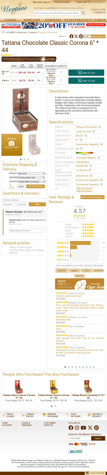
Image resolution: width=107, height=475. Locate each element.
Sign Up (98, 438)
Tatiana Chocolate (88, 127)
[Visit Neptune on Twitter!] (90, 429)
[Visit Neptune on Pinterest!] (96, 429)
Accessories (75, 19)
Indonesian (84, 175)
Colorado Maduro (88, 157)
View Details (60, 298)
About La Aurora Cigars (21, 247)
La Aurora (83, 170)
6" (79, 140)
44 (79, 148)
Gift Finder (96, 19)
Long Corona (85, 131)
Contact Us (100, 12)
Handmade (84, 165)
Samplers (32, 19)
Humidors (53, 19)
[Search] (57, 13)
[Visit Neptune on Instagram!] (77, 429)
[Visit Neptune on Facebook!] (71, 429)
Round (81, 135)
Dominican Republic (89, 144)
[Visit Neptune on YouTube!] (84, 429)
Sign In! (47, 2)
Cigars (11, 19)
